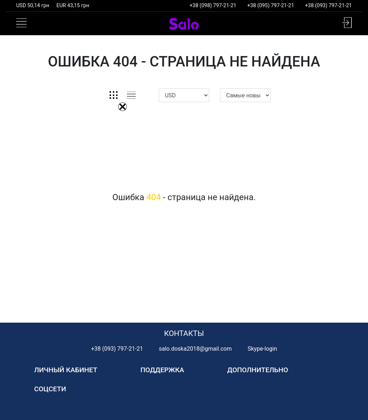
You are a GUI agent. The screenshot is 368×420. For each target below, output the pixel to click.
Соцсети (50, 389)
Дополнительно (257, 370)
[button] (347, 22)
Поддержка (162, 370)
